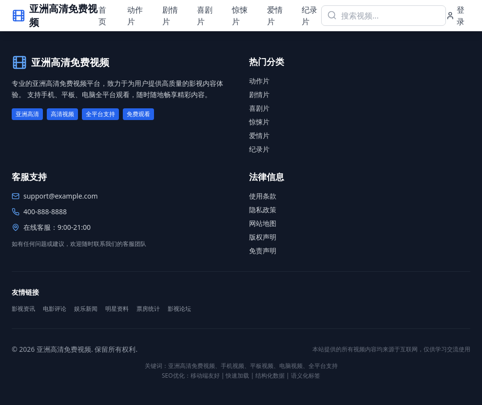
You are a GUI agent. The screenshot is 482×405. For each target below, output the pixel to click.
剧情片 (170, 15)
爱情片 (275, 15)
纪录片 (309, 15)
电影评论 (54, 309)
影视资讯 (23, 309)
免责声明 (262, 250)
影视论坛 (179, 309)
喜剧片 (204, 15)
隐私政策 (262, 209)
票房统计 (148, 309)
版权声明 (262, 237)
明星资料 (117, 309)
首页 (102, 15)
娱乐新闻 (85, 309)
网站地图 (262, 223)
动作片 (135, 15)
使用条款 (262, 196)
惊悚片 (240, 15)
